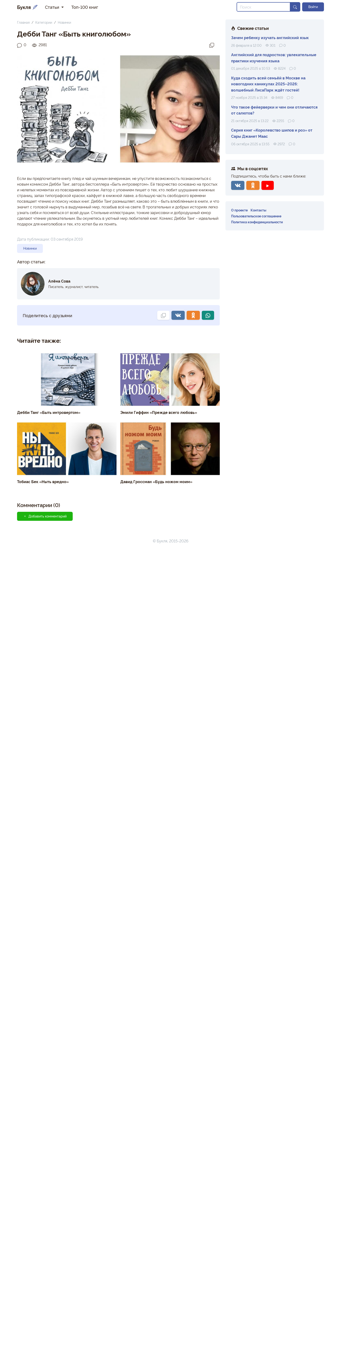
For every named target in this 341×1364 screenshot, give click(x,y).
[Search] (263, 7)
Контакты (258, 210)
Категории (43, 22)
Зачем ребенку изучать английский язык (270, 37)
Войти (313, 6)
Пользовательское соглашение (256, 216)
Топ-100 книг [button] (84, 7)
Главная (23, 22)
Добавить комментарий (45, 516)
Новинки (64, 22)
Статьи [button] (52, 7)
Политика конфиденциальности (257, 222)
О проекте (239, 210)
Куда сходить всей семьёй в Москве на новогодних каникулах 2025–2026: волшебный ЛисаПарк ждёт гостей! (268, 83)
